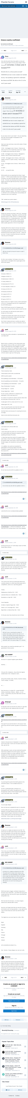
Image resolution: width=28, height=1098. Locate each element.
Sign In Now (14, 1010)
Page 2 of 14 (14, 50)
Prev (5, 50)
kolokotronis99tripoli (7, 44)
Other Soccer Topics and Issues (16, 45)
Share (7, 1020)
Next (23, 50)
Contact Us (11, 1095)
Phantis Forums (7, 2)
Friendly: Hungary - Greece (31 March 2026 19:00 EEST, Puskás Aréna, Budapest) (13, 1067)
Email (8, 1090)
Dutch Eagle (8, 1062)
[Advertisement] (14, 23)
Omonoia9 (7, 1076)
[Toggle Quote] (3, 103)
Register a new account (14, 1000)
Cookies (17, 1095)
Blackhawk (7, 1048)
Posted (10, 58)
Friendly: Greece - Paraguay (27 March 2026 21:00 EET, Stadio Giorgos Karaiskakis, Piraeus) (13, 1059)
